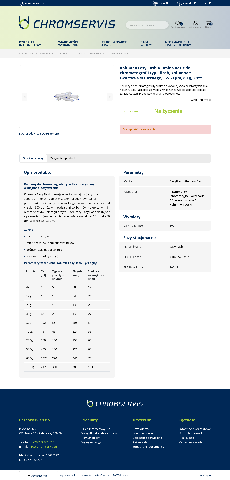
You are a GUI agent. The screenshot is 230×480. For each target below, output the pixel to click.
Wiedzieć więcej (143, 433)
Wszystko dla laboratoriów (99, 433)
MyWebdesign (121, 475)
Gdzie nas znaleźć (191, 442)
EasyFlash (176, 246)
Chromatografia (96, 53)
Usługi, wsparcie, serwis (114, 43)
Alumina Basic (179, 257)
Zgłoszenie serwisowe (147, 438)
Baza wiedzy (146, 43)
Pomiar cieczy (90, 438)
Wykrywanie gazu (93, 442)
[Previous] (24, 97)
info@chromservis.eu (43, 446)
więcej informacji (201, 100)
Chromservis (26, 53)
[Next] (110, 97)
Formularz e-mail (190, 433)
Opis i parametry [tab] (33, 158)
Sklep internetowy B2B (96, 429)
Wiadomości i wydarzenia (69, 43)
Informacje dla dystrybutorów (177, 43)
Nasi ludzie (186, 438)
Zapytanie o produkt (62, 158)
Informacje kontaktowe (195, 429)
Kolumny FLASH (119, 53)
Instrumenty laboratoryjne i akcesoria (60, 53)
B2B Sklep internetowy (30, 43)
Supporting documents (148, 447)
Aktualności (140, 442)
